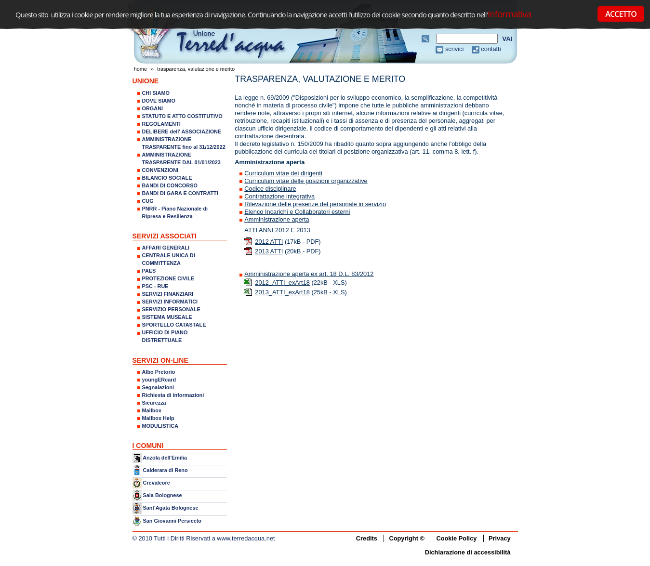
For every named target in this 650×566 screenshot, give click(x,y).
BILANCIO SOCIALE (167, 178)
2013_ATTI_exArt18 (282, 292)
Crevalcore (156, 483)
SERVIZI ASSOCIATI (165, 236)
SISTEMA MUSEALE (167, 317)
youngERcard (159, 379)
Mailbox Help (158, 418)
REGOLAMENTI (161, 124)
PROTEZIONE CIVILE (168, 278)
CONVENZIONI (160, 170)
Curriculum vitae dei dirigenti (283, 173)
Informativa (509, 14)
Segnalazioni (158, 387)
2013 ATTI (269, 251)
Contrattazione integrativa (279, 196)
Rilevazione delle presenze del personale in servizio (315, 204)
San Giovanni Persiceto (172, 521)
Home (140, 69)
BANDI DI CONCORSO (170, 185)
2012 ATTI (269, 241)
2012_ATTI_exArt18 (282, 282)
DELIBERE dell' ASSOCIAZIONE (182, 131)
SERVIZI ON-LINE (160, 360)
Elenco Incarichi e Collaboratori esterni (297, 211)
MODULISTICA (160, 426)
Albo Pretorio (158, 372)
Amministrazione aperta (276, 219)
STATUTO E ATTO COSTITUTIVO (182, 116)
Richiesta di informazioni (173, 395)
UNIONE (146, 81)
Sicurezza (154, 403)
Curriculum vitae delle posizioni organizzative (305, 180)
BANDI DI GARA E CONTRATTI (180, 193)
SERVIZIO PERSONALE (171, 309)
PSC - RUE (155, 286)
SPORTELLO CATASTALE (174, 325)
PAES (149, 271)
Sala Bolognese (162, 495)
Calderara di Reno (165, 470)
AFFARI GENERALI (165, 247)
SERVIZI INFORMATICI (170, 301)
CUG (148, 201)
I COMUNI (148, 445)
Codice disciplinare (270, 188)
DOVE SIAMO (159, 101)
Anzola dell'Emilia (165, 458)
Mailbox (151, 410)
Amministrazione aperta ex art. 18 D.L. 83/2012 (308, 273)
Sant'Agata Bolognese (171, 508)
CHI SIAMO (156, 93)
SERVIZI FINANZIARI (168, 294)
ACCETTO (621, 14)
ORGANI (152, 108)
